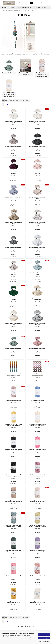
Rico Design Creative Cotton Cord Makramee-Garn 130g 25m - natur (37, 501)
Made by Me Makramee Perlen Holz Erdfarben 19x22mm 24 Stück (13, 374)
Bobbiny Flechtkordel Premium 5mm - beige (13, 223)
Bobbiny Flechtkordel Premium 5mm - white (37, 248)
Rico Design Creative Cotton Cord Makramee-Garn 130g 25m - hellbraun (13, 501)
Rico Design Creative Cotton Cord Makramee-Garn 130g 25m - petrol (13, 551)
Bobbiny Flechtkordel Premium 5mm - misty (37, 273)
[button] (37, 3)
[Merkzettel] (45, 3)
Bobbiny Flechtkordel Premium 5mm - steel (13, 248)
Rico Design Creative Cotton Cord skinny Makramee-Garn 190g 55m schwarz (13, 450)
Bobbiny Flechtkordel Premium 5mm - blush (37, 349)
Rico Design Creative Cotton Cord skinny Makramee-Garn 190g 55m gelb (13, 425)
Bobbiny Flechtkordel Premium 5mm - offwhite (13, 122)
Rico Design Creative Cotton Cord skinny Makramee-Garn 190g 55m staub (13, 400)
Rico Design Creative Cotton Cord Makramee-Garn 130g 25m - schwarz (13, 475)
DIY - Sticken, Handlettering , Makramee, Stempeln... (20, 7)
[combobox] (14, 100)
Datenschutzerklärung (26, 639)
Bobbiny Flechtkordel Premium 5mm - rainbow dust (13, 273)
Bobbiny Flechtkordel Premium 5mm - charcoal (37, 147)
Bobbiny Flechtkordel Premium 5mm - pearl (13, 147)
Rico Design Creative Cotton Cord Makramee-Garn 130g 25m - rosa (13, 576)
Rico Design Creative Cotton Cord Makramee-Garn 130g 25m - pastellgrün (37, 526)
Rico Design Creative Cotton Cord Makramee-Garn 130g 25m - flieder (37, 475)
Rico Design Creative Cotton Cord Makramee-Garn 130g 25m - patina (13, 526)
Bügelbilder (4, 7)
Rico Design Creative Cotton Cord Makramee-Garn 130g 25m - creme (37, 602)
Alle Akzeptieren (43, 634)
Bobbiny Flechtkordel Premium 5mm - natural (13, 324)
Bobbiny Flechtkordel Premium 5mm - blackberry (13, 172)
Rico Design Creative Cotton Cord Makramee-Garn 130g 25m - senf (13, 602)
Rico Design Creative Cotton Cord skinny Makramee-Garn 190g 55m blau (37, 400)
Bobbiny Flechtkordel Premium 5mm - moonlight (37, 223)
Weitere (44, 7)
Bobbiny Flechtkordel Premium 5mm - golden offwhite (37, 122)
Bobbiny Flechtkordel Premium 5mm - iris (13, 197)
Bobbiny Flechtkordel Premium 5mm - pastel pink (37, 172)
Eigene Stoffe (37, 7)
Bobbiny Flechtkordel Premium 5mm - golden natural (37, 299)
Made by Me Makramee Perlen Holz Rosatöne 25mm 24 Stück (37, 374)
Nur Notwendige (44, 638)
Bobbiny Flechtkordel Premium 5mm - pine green (13, 299)
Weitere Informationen (44, 641)
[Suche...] (31, 3)
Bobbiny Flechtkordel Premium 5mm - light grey (37, 324)
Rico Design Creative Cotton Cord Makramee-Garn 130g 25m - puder (37, 576)
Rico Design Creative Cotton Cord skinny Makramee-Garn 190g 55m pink (37, 450)
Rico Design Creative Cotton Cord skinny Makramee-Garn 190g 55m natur (37, 425)
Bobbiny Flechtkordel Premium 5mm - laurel (13, 349)
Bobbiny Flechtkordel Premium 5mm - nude (37, 198)
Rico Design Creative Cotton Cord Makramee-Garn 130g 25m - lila (37, 551)
